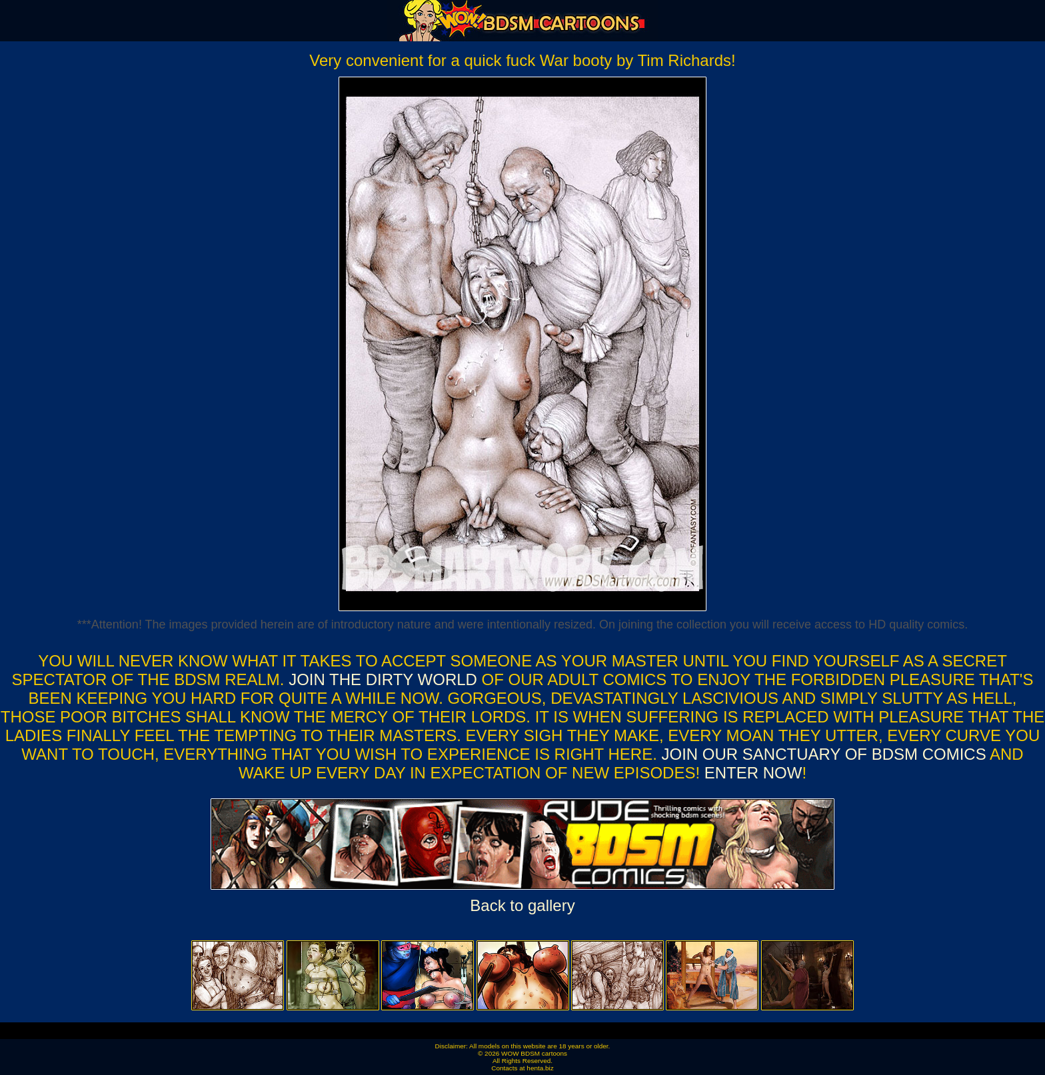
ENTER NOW (751, 773)
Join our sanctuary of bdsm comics (824, 754)
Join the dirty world (383, 679)
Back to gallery (522, 905)
